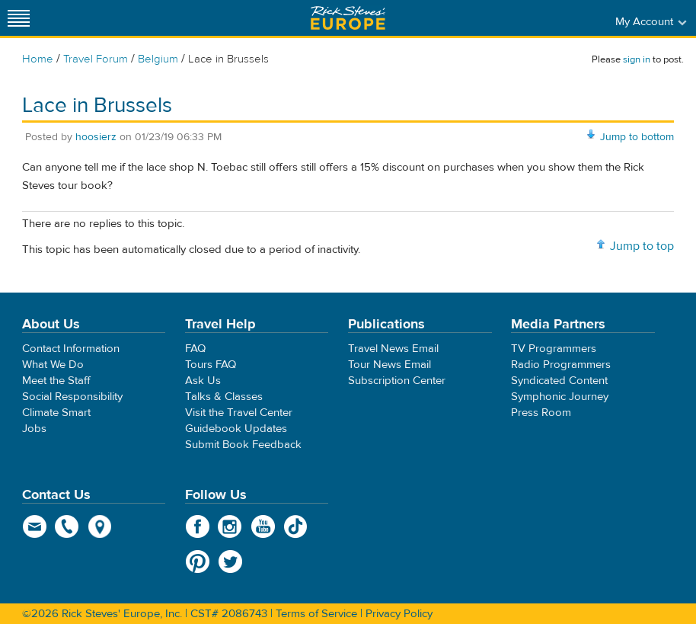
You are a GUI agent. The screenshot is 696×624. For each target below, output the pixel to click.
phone (67, 526)
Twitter (230, 561)
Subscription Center (396, 380)
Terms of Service (316, 613)
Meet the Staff (56, 380)
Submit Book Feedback (243, 444)
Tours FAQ (210, 364)
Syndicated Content (559, 380)
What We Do (53, 364)
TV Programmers (553, 348)
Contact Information (71, 348)
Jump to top (642, 246)
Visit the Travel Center (238, 412)
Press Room (541, 412)
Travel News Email (393, 348)
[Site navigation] (19, 18)
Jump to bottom (637, 137)
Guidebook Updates (236, 428)
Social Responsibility (72, 396)
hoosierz (96, 137)
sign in (636, 59)
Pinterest (197, 561)
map (100, 526)
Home (37, 59)
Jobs (34, 428)
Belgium (158, 59)
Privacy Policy (399, 613)
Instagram (230, 526)
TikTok (295, 526)
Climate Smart (56, 412)
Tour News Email (389, 364)
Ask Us (203, 380)
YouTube (263, 526)
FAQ (195, 348)
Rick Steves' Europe (348, 18)
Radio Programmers (561, 364)
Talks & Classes (224, 396)
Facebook (197, 526)
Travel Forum (95, 59)
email (34, 526)
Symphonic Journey (559, 396)
